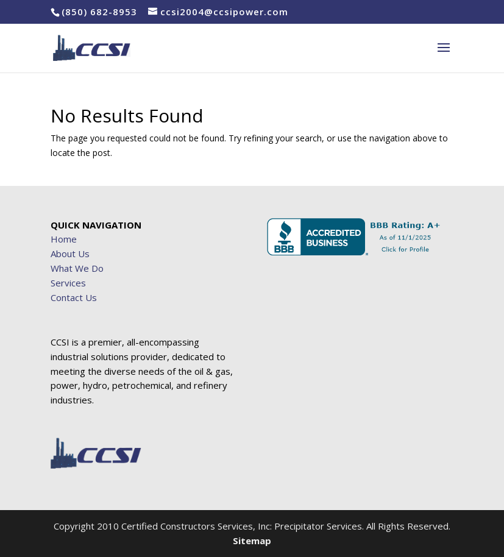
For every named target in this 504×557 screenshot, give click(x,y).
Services (68, 283)
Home (64, 239)
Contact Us (74, 297)
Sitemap (252, 540)
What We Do (77, 268)
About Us (70, 253)
